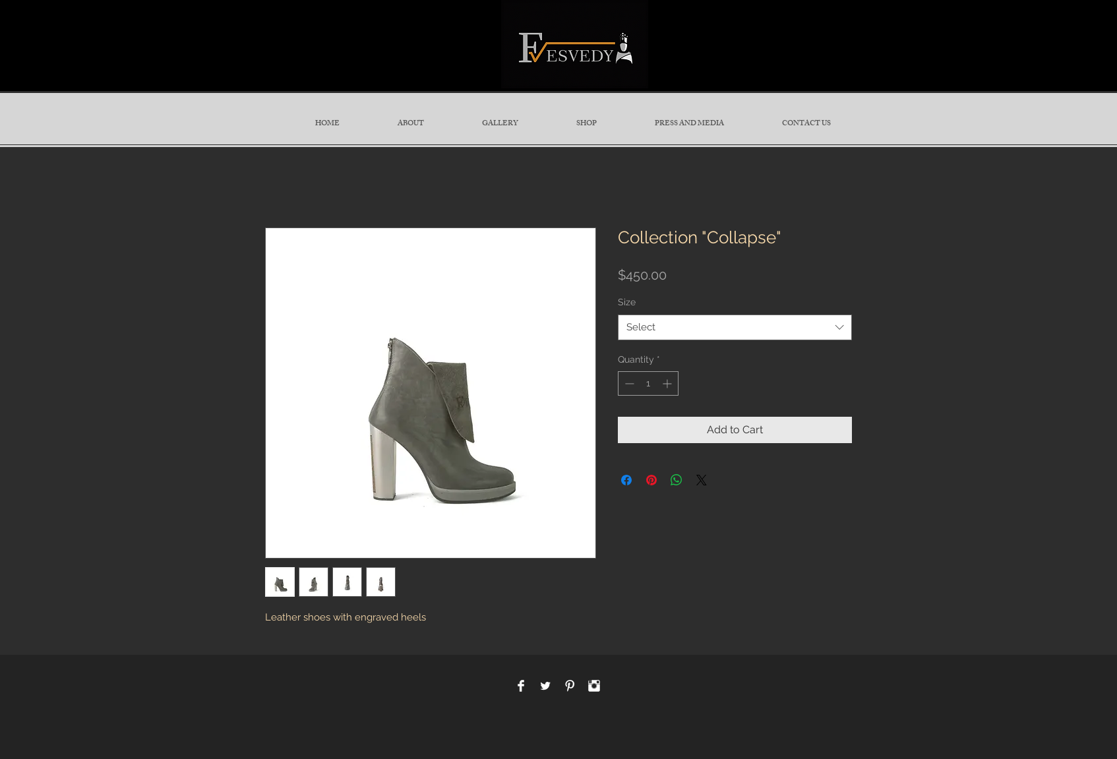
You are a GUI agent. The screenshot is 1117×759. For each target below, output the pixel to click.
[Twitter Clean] (545, 686)
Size (627, 302)
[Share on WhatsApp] (676, 480)
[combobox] (735, 327)
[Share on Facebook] (626, 480)
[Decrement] (628, 383)
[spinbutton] (648, 383)
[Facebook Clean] (521, 686)
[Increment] (668, 383)
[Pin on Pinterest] (651, 480)
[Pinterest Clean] (570, 686)
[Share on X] (701, 480)
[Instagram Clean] (594, 686)
